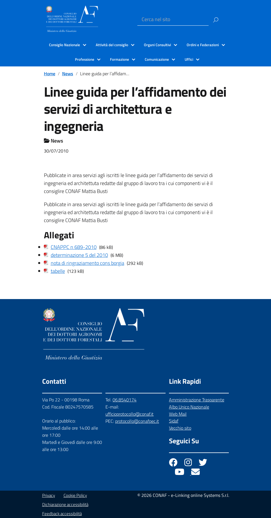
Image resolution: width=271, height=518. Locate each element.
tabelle (58, 271)
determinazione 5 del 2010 (79, 255)
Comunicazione (157, 59)
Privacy (48, 495)
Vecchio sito (180, 427)
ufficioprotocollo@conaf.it (129, 414)
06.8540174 (124, 399)
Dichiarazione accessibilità (65, 504)
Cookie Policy (75, 495)
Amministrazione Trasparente (196, 399)
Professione (84, 59)
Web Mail (178, 414)
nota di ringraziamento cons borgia (87, 263)
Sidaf (173, 420)
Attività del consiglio (112, 45)
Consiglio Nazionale (64, 45)
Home (49, 73)
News (67, 73)
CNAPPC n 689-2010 (74, 247)
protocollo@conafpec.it (137, 421)
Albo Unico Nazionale (189, 406)
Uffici (189, 59)
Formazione (119, 59)
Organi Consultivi (157, 45)
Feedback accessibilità (62, 513)
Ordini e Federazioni (203, 45)
